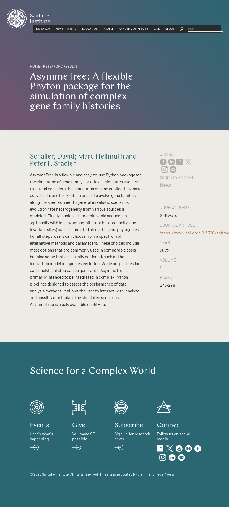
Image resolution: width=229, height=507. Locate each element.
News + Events (103, 17)
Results (70, 66)
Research (80, 17)
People (145, 17)
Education (127, 17)
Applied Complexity (170, 17)
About (207, 17)
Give (194, 17)
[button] (80, 17)
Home (35, 66)
